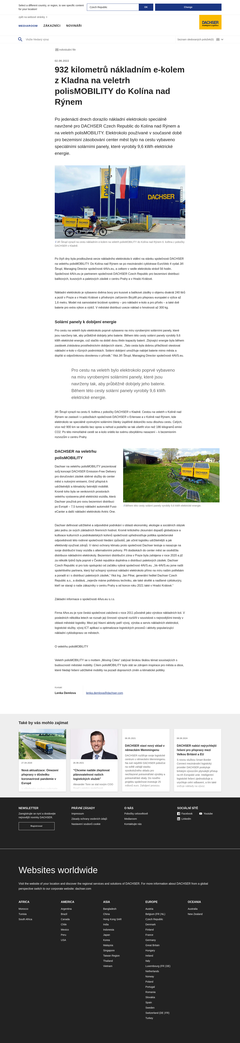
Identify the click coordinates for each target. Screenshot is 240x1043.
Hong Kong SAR (112, 919)
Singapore (109, 950)
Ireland (149, 955)
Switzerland (151, 1012)
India (106, 924)
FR (157, 914)
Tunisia (23, 914)
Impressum (77, 813)
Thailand (108, 960)
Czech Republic (154, 919)
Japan (106, 934)
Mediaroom (28, 26)
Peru (63, 934)
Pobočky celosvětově (136, 813)
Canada (65, 919)
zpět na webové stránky (33, 17)
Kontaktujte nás (133, 824)
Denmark (150, 924)
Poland (149, 981)
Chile (64, 924)
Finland (149, 929)
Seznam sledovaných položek (195, 39)
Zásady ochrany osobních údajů (89, 818)
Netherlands (152, 971)
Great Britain (152, 945)
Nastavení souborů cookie (86, 824)
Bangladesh (109, 908)
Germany (150, 940)
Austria (149, 908)
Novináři (74, 26)
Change (188, 7)
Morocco (23, 908)
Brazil (64, 914)
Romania (150, 992)
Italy (147, 960)
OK (146, 7)
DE (167, 966)
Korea (106, 940)
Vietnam (107, 966)
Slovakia (150, 997)
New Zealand (195, 914)
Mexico (65, 929)
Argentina (66, 908)
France (149, 934)
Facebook (184, 813)
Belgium (150, 914)
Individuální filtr (65, 50)
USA (63, 940)
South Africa (25, 919)
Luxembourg (152, 966)
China (106, 914)
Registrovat (36, 826)
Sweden (150, 1007)
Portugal (150, 986)
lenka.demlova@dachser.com (105, 692)
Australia (192, 908)
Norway (149, 976)
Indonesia (108, 929)
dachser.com (83, 888)
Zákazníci (52, 26)
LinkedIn (184, 818)
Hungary (150, 950)
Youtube (206, 813)
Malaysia (108, 945)
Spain (148, 1002)
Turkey (149, 1018)
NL (162, 914)
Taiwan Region (111, 955)
